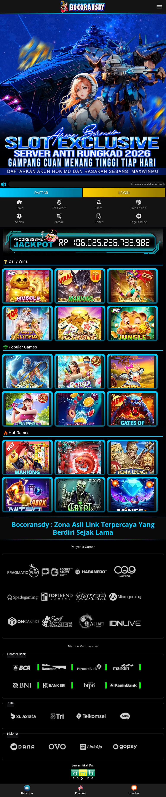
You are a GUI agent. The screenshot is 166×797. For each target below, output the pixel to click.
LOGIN (124, 193)
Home (19, 205)
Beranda (27, 790)
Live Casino (138, 205)
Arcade (59, 219)
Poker (99, 219)
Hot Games (59, 205)
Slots (99, 205)
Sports (19, 219)
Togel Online (138, 219)
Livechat (134, 790)
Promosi (80, 790)
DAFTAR (41, 193)
